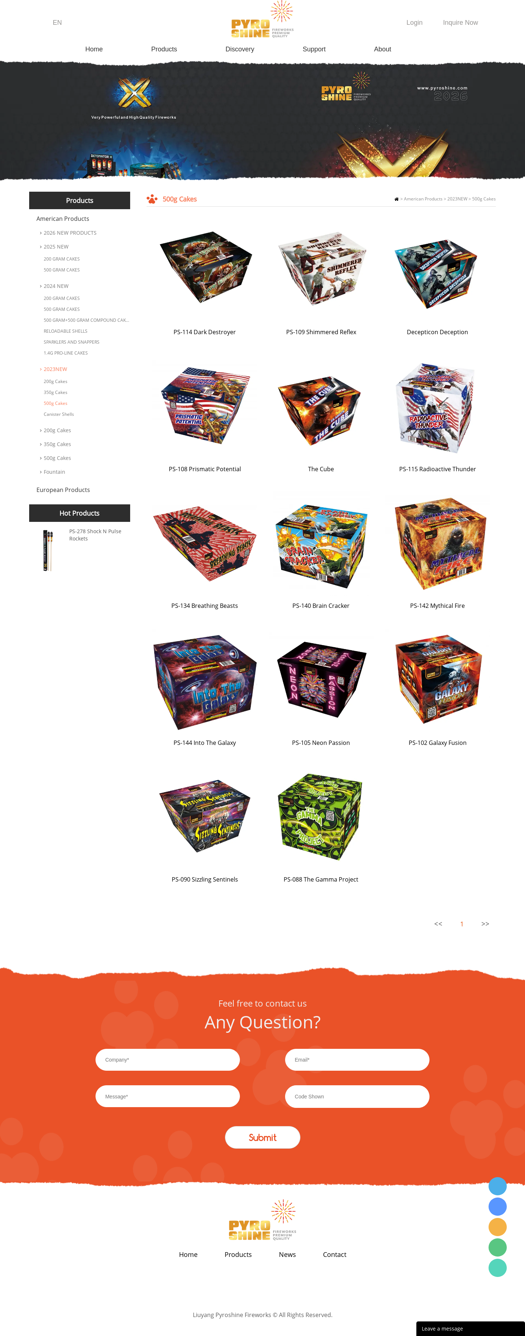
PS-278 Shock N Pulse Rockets (95, 535)
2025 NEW (56, 246)
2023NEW (55, 369)
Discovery (240, 49)
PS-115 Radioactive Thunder (437, 469)
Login (415, 22)
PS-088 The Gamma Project (321, 879)
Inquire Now (460, 22)
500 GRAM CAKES (62, 270)
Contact (334, 1254)
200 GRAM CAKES (62, 259)
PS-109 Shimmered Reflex (321, 332)
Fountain (54, 471)
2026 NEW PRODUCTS (70, 232)
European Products (63, 490)
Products (164, 49)
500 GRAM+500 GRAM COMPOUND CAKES (87, 320)
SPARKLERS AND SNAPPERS (72, 342)
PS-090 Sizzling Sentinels (205, 879)
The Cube (321, 469)
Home (94, 49)
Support (314, 49)
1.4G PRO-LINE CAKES (66, 353)
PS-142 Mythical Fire (437, 606)
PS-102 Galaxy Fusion (438, 743)
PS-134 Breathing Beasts (204, 606)
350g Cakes (55, 392)
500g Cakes (55, 403)
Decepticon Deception (437, 332)
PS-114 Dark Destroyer (205, 332)
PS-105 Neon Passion (321, 743)
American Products (62, 219)
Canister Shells (59, 414)
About (382, 49)
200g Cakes (55, 381)
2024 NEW (56, 285)
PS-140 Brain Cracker (321, 606)
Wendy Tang (498, 1186)
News (287, 1254)
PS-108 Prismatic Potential (205, 469)
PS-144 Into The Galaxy (205, 743)
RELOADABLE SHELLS (66, 331)
